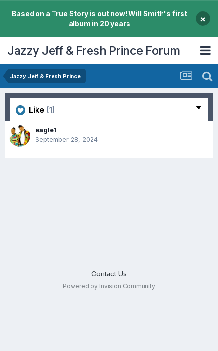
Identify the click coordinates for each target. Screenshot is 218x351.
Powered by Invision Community (109, 286)
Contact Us (109, 274)
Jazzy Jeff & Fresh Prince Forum (93, 50)
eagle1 (46, 130)
